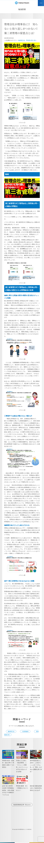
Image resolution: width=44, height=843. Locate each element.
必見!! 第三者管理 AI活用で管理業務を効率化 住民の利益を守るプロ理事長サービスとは (8, 790)
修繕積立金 (11, 731)
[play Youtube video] (22, 188)
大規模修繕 (25, 731)
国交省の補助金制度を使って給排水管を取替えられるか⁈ (36, 788)
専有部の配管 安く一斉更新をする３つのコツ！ (22, 788)
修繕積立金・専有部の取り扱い (27, 40)
